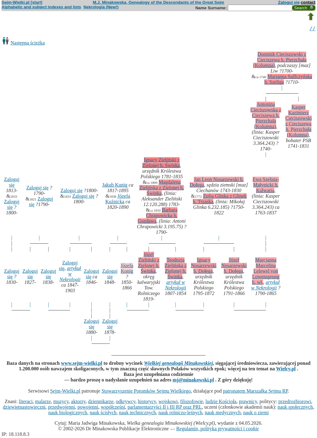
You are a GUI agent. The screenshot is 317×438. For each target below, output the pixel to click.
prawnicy (248, 402)
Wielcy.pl (286, 369)
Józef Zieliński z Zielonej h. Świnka (148, 264)
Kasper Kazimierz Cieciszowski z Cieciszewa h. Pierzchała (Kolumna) (298, 121)
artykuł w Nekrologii (70, 275)
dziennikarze (101, 402)
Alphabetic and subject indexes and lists (41, 7)
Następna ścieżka (28, 43)
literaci (26, 402)
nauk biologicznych (67, 413)
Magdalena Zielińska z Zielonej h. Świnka (161, 188)
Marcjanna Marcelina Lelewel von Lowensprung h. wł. (266, 272)
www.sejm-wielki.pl (81, 364)
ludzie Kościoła (221, 402)
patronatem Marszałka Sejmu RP (255, 391)
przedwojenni (61, 408)
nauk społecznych (295, 408)
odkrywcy (125, 402)
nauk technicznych (137, 413)
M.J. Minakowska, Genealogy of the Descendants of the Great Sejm (158, 2)
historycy (147, 402)
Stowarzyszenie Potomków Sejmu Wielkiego (146, 391)
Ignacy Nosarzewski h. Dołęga (204, 266)
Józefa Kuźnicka (117, 199)
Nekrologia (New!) (100, 7)
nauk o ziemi (256, 413)
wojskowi (168, 402)
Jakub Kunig (114, 185)
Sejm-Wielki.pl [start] (22, 2)
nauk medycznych (223, 413)
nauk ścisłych (103, 413)
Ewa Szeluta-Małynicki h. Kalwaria (266, 186)
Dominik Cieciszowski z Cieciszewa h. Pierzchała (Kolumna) (279, 61)
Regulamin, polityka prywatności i (217, 429)
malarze (43, 402)
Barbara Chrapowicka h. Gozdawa (158, 216)
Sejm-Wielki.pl (65, 391)
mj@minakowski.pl (193, 380)
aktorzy (78, 402)
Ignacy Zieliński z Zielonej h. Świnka (161, 163)
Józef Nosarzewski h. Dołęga (234, 266)
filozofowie (191, 402)
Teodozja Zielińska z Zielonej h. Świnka (176, 269)
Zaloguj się (289, 2)
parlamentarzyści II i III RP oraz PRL (165, 408)
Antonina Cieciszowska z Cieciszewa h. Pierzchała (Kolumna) (265, 116)
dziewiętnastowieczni (24, 408)
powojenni (87, 408)
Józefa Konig (127, 269)
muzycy (61, 402)
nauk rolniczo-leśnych (180, 413)
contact (308, 2)
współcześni (113, 408)
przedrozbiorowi (294, 402)
